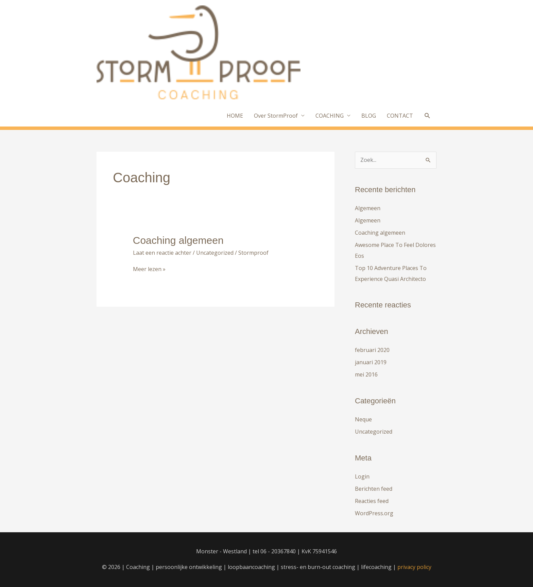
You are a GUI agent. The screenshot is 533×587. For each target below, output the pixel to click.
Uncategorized (215, 252)
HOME (235, 115)
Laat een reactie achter (162, 252)
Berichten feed (373, 488)
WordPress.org (374, 513)
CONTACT (400, 115)
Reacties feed (372, 501)
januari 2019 (370, 362)
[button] (427, 115)
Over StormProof (276, 115)
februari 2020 (372, 350)
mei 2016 (366, 374)
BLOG (368, 115)
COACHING (329, 115)
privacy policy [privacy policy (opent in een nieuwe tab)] (414, 567)
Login (362, 476)
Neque (363, 419)
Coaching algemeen (178, 240)
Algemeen (367, 208)
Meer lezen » (149, 269)
